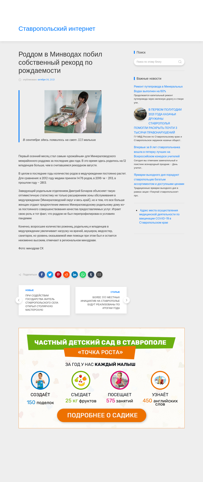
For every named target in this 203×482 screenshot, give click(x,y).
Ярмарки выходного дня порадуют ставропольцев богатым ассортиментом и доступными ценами (159, 179)
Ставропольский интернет (57, 29)
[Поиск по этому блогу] (159, 61)
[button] (42, 274)
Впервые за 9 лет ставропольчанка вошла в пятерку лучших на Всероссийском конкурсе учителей (157, 151)
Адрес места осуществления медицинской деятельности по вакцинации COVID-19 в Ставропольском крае (159, 216)
